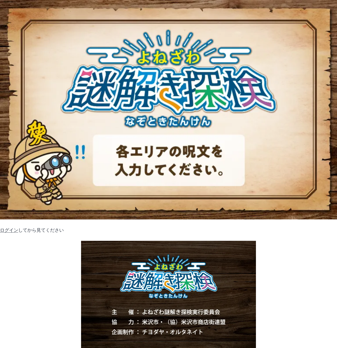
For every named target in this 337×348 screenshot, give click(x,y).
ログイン (9, 230)
